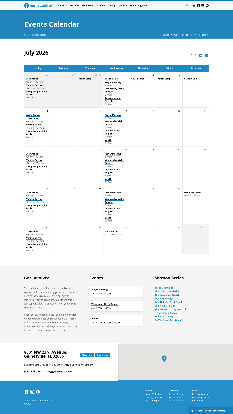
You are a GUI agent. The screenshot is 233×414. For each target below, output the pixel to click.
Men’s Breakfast (192, 192)
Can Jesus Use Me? (165, 305)
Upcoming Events (140, 5)
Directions (101, 354)
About (149, 390)
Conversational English (113, 132)
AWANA (95, 318)
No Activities (111, 231)
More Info (83, 354)
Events (166, 34)
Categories (189, 34)
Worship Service (34, 85)
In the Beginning (164, 287)
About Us (62, 5)
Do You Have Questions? (168, 320)
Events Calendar (39, 34)
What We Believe (154, 394)
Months (203, 34)
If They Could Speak (166, 312)
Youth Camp (85, 78)
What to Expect (153, 400)
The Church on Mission (167, 291)
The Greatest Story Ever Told (171, 309)
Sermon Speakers (177, 400)
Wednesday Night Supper (114, 90)
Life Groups (32, 78)
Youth (108, 140)
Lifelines (100, 5)
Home (26, 34)
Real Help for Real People (169, 302)
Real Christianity (164, 316)
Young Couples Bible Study (36, 93)
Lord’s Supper (33, 114)
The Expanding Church (167, 294)
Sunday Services (154, 397)
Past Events (197, 400)
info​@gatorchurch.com (59, 371)
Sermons (75, 5)
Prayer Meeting (113, 82)
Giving (111, 5)
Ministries (87, 5)
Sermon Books (176, 397)
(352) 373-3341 (33, 371)
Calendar (123, 5)
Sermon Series (176, 394)
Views (175, 34)
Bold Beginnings (164, 298)
